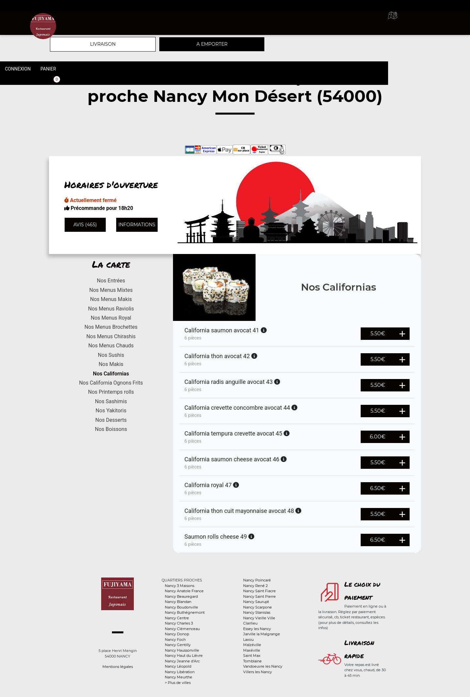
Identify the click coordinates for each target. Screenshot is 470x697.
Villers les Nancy (257, 672)
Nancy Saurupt (256, 601)
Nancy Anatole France (184, 591)
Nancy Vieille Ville (259, 618)
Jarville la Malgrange (261, 634)
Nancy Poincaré (257, 580)
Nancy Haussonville (182, 650)
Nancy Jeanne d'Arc (182, 661)
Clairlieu (250, 623)
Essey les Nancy (257, 628)
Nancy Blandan (178, 601)
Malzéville (252, 644)
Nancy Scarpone (257, 607)
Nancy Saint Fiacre (259, 591)
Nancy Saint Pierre (259, 596)
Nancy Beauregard (181, 596)
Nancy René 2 (255, 585)
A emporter (286, 23)
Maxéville (251, 650)
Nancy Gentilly (178, 644)
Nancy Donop (177, 634)
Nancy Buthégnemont (185, 612)
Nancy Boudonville (181, 607)
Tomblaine (252, 661)
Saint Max (251, 655)
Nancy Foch (175, 639)
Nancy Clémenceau (182, 628)
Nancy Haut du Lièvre (184, 655)
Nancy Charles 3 (179, 623)
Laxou (248, 639)
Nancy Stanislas (256, 612)
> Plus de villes (178, 682)
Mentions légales (117, 666)
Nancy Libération (180, 672)
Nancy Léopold (178, 666)
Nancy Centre (177, 618)
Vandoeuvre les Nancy (262, 666)
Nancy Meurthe (178, 677)
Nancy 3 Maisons (179, 585)
